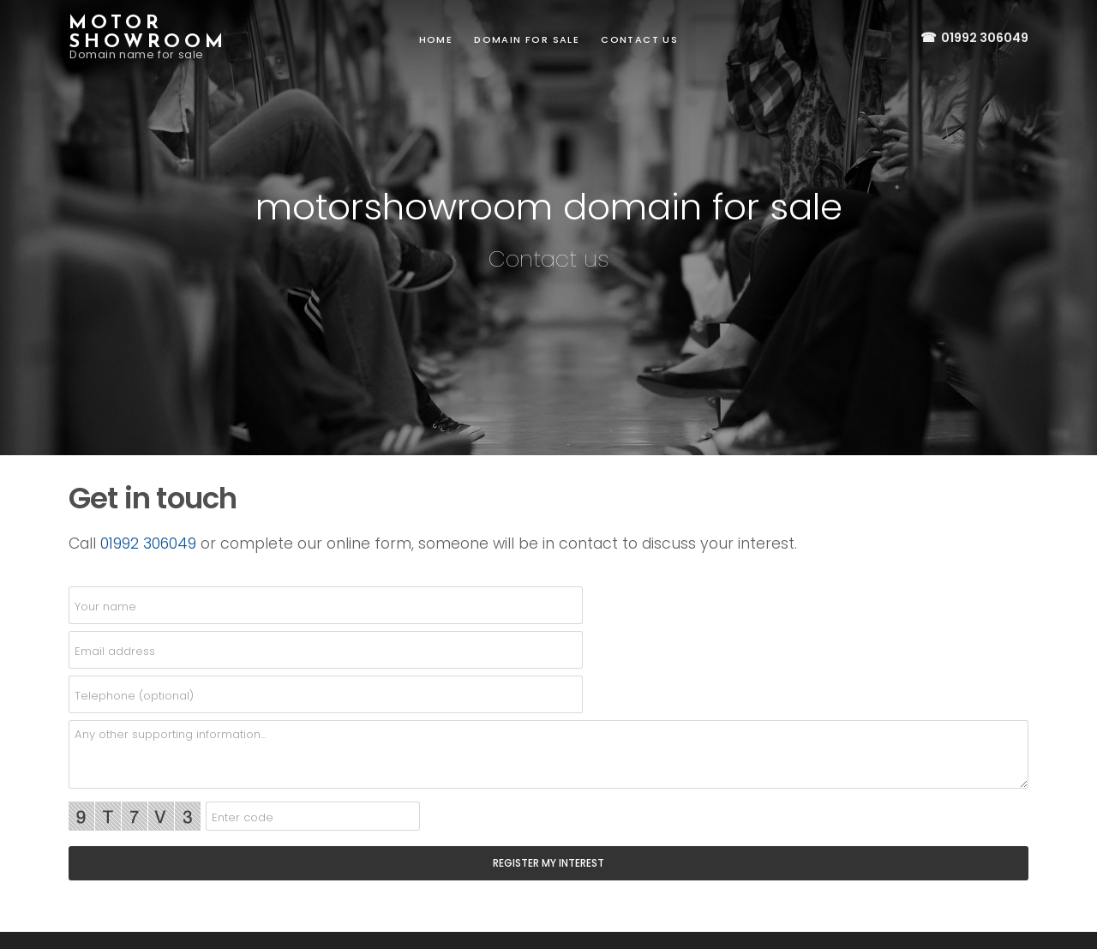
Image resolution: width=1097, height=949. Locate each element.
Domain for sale (526, 39)
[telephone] (326, 694)
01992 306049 (973, 37)
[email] (326, 650)
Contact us (639, 39)
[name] (326, 605)
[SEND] (548, 863)
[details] (548, 754)
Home (436, 39)
